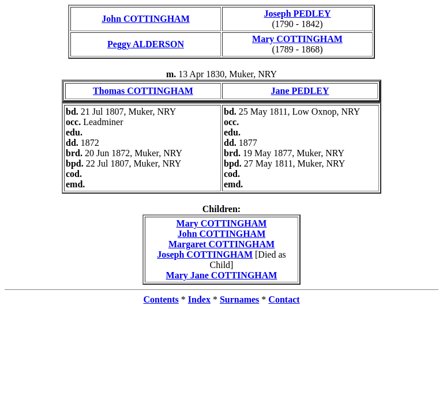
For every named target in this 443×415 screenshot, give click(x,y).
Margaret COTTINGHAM (221, 244)
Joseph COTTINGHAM (205, 254)
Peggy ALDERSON (145, 44)
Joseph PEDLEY (297, 13)
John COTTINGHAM (145, 19)
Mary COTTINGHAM (297, 39)
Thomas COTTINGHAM (143, 91)
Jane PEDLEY (300, 91)
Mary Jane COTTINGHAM (221, 275)
